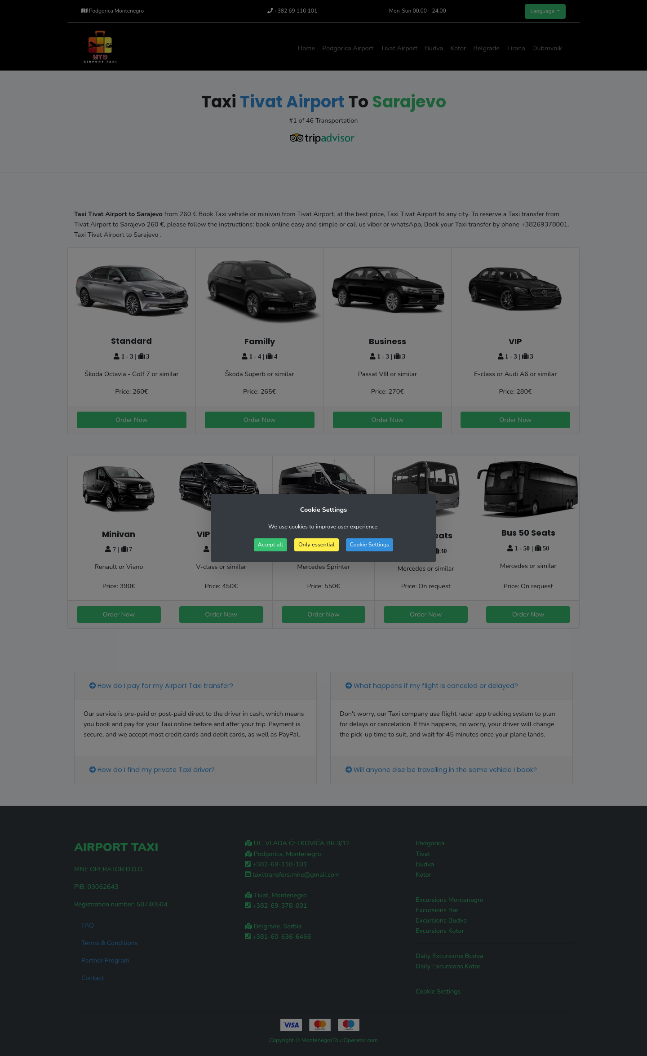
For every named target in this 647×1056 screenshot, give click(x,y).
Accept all (270, 544)
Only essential (316, 544)
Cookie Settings (370, 544)
